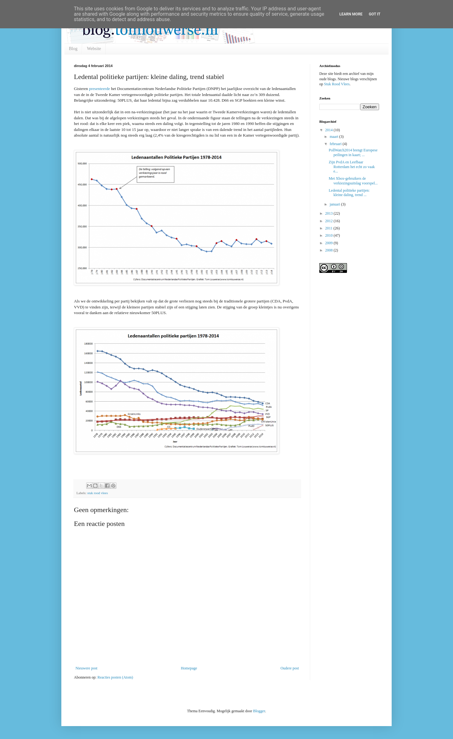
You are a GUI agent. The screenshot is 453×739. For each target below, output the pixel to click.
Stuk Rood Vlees (337, 84)
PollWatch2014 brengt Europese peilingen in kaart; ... (353, 152)
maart (334, 136)
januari (335, 204)
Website (94, 48)
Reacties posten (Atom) (115, 677)
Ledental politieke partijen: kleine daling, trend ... (349, 192)
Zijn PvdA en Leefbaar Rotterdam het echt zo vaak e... (352, 166)
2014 (329, 130)
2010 (329, 235)
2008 (329, 250)
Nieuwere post (87, 668)
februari (336, 144)
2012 (329, 221)
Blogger (259, 711)
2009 (329, 243)
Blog (73, 48)
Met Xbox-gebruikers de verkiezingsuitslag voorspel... (353, 180)
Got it (374, 14)
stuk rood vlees (97, 493)
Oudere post (290, 668)
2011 (329, 228)
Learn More (351, 14)
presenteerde (99, 88)
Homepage (189, 668)
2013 (329, 213)
